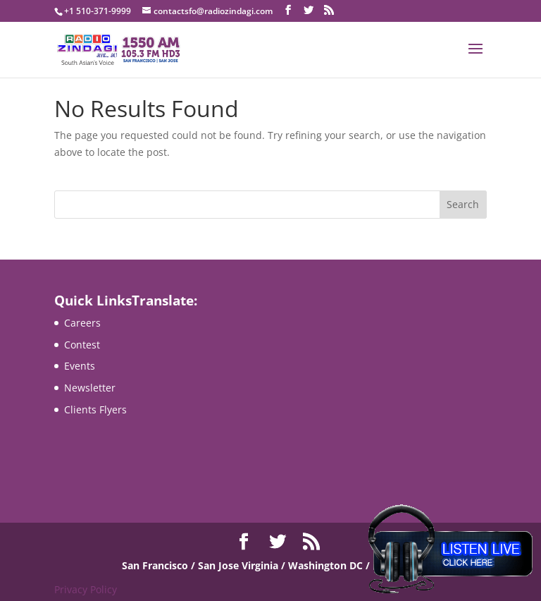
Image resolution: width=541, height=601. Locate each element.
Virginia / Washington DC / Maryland (330, 565)
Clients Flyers (95, 409)
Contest (82, 344)
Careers (82, 322)
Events (79, 365)
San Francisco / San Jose (182, 565)
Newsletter (90, 387)
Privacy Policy (85, 589)
